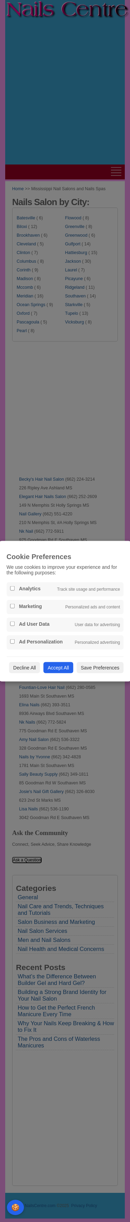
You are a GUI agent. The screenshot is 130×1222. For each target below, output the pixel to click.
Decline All (24, 667)
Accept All (58, 667)
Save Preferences (100, 667)
